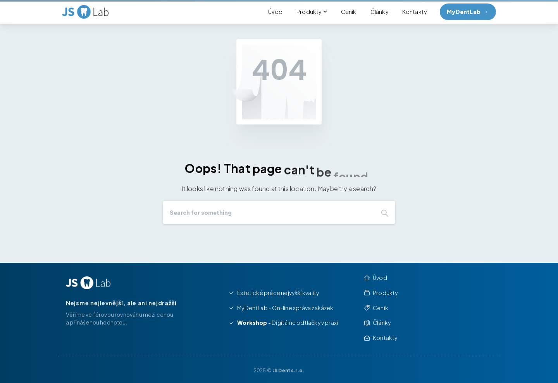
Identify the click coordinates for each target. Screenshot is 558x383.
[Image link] (88, 282)
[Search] (268, 212)
